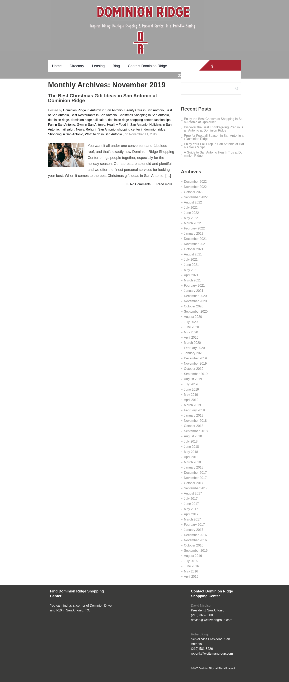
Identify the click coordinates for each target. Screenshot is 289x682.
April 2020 (191, 337)
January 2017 (193, 529)
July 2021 (191, 259)
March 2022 (192, 223)
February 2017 (194, 524)
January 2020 (193, 353)
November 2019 (195, 363)
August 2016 (193, 555)
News (80, 129)
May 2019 (191, 394)
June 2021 (191, 264)
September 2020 (196, 311)
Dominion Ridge (74, 110)
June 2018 (191, 446)
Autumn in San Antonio (106, 110)
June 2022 (191, 212)
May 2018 (191, 452)
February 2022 (194, 228)
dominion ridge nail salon (88, 120)
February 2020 (194, 348)
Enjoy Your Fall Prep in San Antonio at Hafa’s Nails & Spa (214, 145)
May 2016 (191, 571)
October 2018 (193, 426)
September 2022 (196, 197)
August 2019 (193, 379)
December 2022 (195, 181)
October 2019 (193, 368)
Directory (77, 66)
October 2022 (193, 192)
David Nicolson (201, 605)
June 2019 (191, 389)
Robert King (199, 634)
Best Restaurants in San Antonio (94, 115)
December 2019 (195, 358)
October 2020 (193, 306)
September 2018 (196, 431)
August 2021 (193, 254)
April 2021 (191, 275)
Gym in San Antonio (91, 124)
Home (57, 66)
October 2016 (193, 545)
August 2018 (193, 436)
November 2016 (195, 540)
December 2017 (195, 472)
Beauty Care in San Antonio (144, 110)
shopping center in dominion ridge (141, 129)
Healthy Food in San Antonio (127, 124)
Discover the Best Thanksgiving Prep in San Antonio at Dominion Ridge (213, 129)
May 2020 (191, 332)
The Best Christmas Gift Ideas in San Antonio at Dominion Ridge (102, 98)
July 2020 (191, 322)
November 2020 (195, 301)
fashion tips (162, 120)
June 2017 (191, 504)
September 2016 (196, 550)
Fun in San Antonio (61, 124)
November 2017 (195, 478)
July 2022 (191, 207)
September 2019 (196, 374)
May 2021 (191, 270)
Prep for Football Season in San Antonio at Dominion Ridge (214, 137)
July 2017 (191, 498)
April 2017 (191, 514)
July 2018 (191, 441)
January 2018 (193, 467)
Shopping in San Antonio (65, 134)
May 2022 (191, 218)
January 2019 (193, 415)
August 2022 (193, 202)
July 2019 (191, 384)
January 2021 (193, 290)
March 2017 (192, 519)
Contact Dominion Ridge (147, 66)
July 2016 (191, 561)
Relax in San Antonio (101, 129)
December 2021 (195, 238)
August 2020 (193, 316)
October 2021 (193, 249)
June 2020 (191, 327)
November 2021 (195, 244)
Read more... (166, 184)
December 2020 (195, 296)
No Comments (140, 184)
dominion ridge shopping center (130, 120)
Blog (116, 66)
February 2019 (194, 410)
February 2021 (194, 285)
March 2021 (192, 280)
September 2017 (196, 488)
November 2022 (195, 186)
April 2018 (191, 457)
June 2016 (191, 566)
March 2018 (192, 462)
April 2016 (191, 576)
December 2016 (195, 535)
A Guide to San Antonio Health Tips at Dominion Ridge (213, 154)
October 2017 (193, 483)
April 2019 (191, 400)
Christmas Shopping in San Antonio (143, 115)
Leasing (98, 66)
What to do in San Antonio (103, 134)
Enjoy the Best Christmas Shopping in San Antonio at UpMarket (213, 120)
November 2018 (195, 420)
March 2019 (192, 405)
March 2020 (192, 342)
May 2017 (191, 509)
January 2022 (193, 233)
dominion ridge (58, 120)
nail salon (67, 129)
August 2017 (193, 493)
